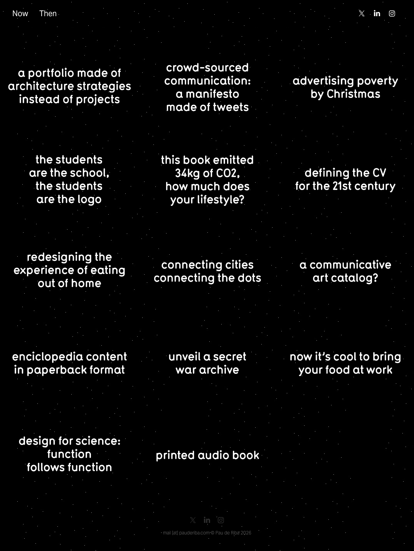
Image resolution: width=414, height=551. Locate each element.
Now (20, 13)
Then (48, 13)
